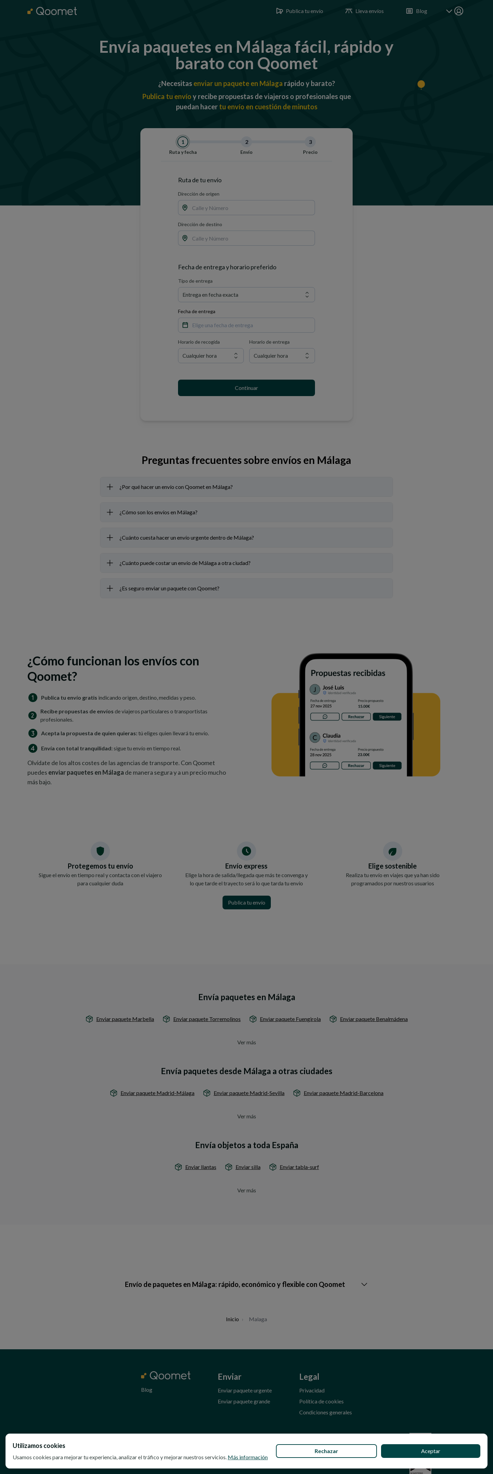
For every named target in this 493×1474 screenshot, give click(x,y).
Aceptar (430, 1451)
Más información (248, 1457)
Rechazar (326, 1451)
